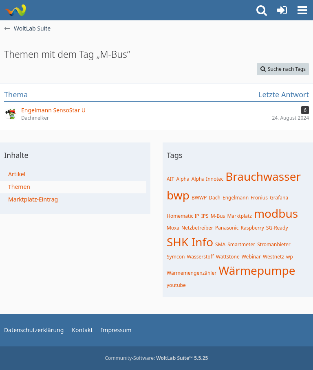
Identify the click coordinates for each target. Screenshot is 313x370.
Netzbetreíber (197, 227)
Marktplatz (239, 215)
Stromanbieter (274, 244)
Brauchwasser (263, 176)
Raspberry (252, 227)
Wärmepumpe (256, 270)
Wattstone (228, 256)
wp (289, 256)
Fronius (259, 197)
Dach (214, 197)
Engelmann (236, 197)
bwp (178, 195)
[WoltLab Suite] (15, 10)
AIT (170, 178)
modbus (276, 213)
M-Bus (218, 215)
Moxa (173, 227)
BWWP (199, 197)
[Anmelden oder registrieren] (282, 10)
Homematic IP (183, 215)
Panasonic (226, 227)
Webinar (251, 256)
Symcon (176, 256)
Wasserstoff (200, 256)
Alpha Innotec (207, 178)
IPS (205, 215)
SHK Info (190, 242)
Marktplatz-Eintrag (33, 199)
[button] (302, 10)
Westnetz (273, 256)
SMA (220, 244)
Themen (19, 186)
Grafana (279, 197)
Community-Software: (156, 358)
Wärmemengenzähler (191, 272)
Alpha (182, 178)
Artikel (16, 174)
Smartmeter (241, 244)
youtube (176, 285)
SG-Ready (277, 227)
